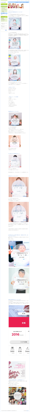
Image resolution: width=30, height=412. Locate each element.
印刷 (28, 0)
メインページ (9, 10)
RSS (26, 0)
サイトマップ (23, 0)
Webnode (27, 410)
